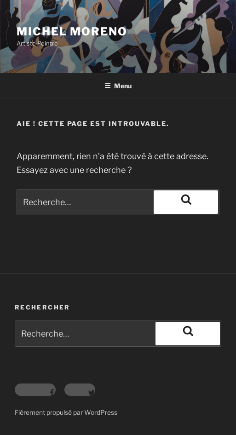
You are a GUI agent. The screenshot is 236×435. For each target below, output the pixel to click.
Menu (118, 86)
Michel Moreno (72, 31)
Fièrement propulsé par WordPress (66, 412)
